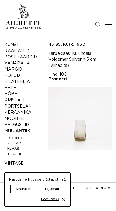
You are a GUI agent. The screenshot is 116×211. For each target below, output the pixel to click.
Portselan (18, 106)
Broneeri (57, 79)
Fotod (12, 75)
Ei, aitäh (52, 189)
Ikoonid (14, 138)
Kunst (11, 45)
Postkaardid (20, 57)
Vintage (14, 163)
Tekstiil (14, 154)
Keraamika (17, 112)
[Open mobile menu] (108, 24)
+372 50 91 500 (98, 188)
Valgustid (16, 125)
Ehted (12, 88)
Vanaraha (17, 63)
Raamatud (17, 51)
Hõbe (10, 94)
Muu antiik (17, 131)
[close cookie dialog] (63, 199)
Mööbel (14, 118)
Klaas (13, 148)
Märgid (13, 69)
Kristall (15, 100)
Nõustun (23, 189)
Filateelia (17, 82)
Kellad (14, 143)
